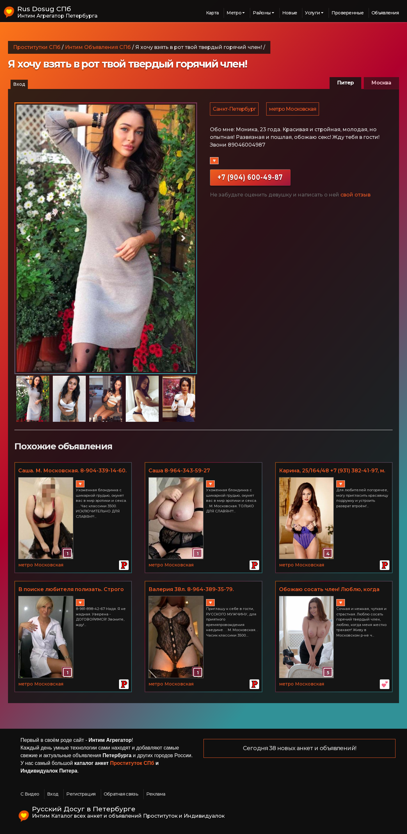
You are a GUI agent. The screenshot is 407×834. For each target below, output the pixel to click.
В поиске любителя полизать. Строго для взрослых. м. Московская (71, 589)
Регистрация (80, 794)
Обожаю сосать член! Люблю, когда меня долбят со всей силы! (329, 589)
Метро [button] (234, 13)
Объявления (385, 13)
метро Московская (293, 109)
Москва (381, 83)
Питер (345, 83)
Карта (212, 13)
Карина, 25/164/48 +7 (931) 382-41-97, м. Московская (332, 471)
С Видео (29, 794)
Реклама (155, 794)
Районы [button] (261, 13)
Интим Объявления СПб (98, 47)
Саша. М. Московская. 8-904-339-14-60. (72, 471)
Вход (19, 84)
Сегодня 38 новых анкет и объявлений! (299, 748)
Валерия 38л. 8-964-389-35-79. (191, 589)
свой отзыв (355, 196)
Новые (289, 13)
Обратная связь (121, 794)
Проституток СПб (132, 763)
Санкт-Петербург (234, 109)
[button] (28, 238)
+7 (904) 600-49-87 (250, 178)
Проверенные (347, 13)
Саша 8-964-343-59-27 (179, 471)
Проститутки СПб (36, 47)
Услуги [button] (312, 13)
